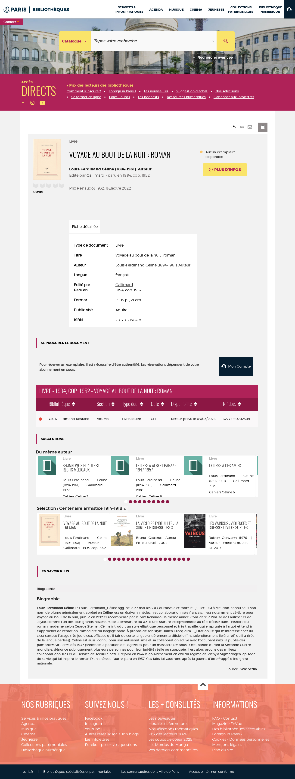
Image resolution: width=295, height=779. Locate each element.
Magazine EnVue (227, 724)
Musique (29, 729)
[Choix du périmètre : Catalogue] (75, 41)
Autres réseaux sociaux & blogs (112, 734)
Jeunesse (29, 739)
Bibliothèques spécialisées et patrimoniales (77, 771)
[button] (289, 9)
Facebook (93, 718)
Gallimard (95, 175)
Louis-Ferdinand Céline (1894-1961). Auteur (110, 169)
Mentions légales (227, 745)
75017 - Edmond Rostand (69, 419)
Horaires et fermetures (168, 724)
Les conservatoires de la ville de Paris (150, 771)
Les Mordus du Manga (168, 745)
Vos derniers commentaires (173, 750)
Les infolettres (97, 739)
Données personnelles (249, 739)
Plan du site (222, 750)
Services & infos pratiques (43, 718)
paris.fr (28, 771)
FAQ (216, 718)
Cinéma (28, 734)
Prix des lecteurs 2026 (168, 734)
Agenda (28, 724)
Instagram (94, 724)
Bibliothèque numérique (43, 750)
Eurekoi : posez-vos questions (111, 745)
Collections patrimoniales (44, 745)
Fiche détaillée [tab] (85, 226)
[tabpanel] (133, 283)
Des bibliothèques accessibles (238, 729)
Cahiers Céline (74, 496)
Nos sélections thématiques (173, 729)
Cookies (219, 739)
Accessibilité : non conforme (211, 771)
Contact (230, 718)
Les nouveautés (162, 718)
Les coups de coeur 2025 (170, 739)
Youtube (92, 729)
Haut (203, 685)
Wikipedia (248, 669)
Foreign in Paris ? (227, 734)
